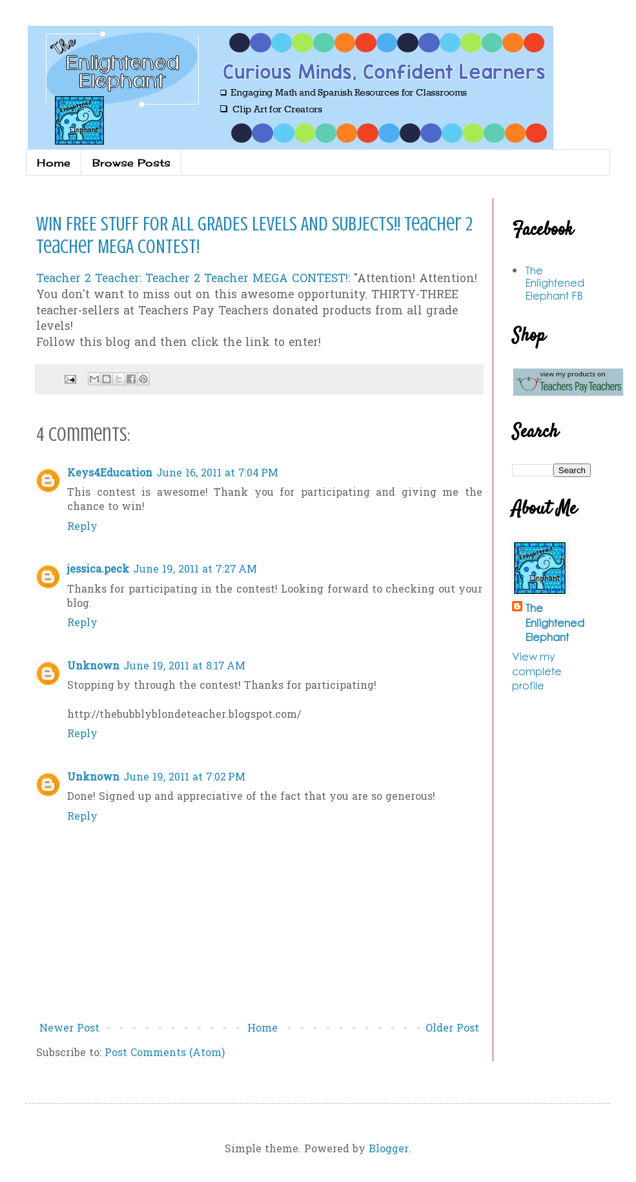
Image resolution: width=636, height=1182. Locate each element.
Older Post (452, 1029)
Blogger (389, 1149)
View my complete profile (537, 671)
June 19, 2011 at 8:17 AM (184, 667)
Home (53, 162)
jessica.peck (98, 570)
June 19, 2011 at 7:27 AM (195, 570)
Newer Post (69, 1029)
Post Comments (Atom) (165, 1053)
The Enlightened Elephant (554, 622)
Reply (82, 527)
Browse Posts (131, 162)
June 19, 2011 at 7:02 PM (184, 778)
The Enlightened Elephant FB (554, 282)
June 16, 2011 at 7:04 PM (217, 474)
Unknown (93, 667)
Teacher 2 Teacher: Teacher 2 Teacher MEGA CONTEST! (192, 279)
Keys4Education (109, 474)
